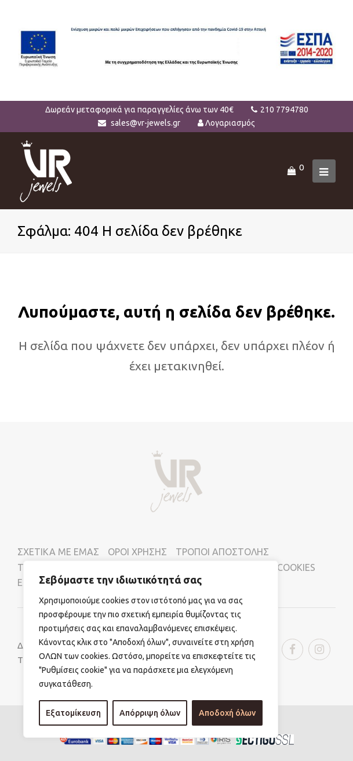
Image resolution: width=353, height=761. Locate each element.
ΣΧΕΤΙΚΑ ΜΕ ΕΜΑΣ (58, 552)
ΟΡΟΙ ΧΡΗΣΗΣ (137, 552)
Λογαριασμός (230, 123)
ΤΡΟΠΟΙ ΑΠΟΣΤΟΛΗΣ (222, 552)
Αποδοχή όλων (227, 713)
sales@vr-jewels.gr (145, 123)
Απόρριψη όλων (149, 713)
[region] (150, 649)
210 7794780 (284, 109)
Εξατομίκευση (73, 713)
